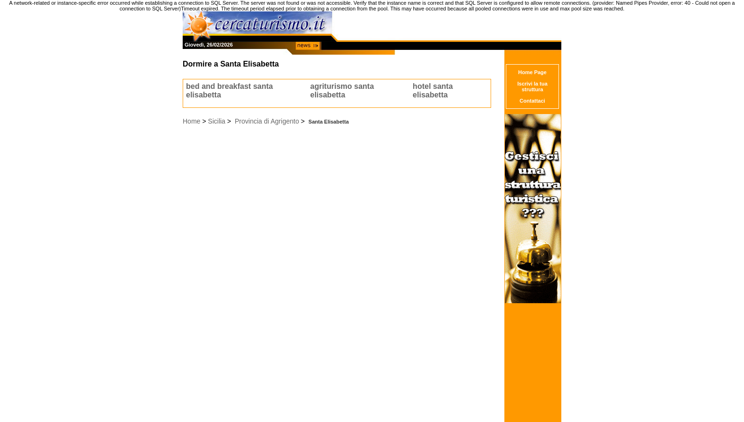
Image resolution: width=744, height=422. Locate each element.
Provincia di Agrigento (267, 121)
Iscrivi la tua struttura (532, 86)
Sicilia (216, 121)
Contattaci (532, 101)
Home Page (532, 72)
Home (191, 121)
